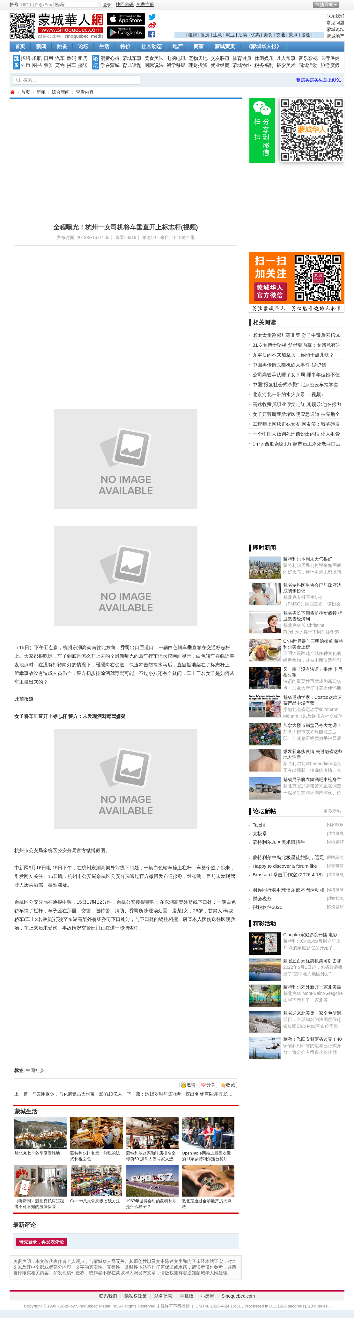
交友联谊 (220, 58)
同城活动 (308, 65)
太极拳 (260, 833)
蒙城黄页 (225, 46)
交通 (280, 34)
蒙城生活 (25, 1111)
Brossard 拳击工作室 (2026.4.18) (288, 874)
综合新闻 (61, 92)
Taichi (259, 825)
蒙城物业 (242, 65)
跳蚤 (62, 46)
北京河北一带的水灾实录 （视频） (289, 394)
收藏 (230, 1084)
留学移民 (176, 65)
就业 (230, 34)
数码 (71, 58)
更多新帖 (332, 811)
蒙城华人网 (12, 92)
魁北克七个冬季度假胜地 (37, 1153)
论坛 (83, 46)
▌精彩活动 (262, 923)
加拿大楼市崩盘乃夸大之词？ (312, 725)
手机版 (186, 1296)
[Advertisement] (249, 22)
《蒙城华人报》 (264, 46)
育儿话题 (132, 65)
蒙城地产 (335, 36)
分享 (210, 1084)
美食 (267, 34)
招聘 (25, 58)
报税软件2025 (267, 907)
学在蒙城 (110, 65)
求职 (37, 58)
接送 (305, 34)
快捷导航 (324, 4)
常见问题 (335, 22)
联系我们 (335, 15)
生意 (217, 34)
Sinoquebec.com (238, 1296)
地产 (178, 46)
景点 (293, 34)
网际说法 (154, 65)
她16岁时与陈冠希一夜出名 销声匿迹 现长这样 (191, 1094)
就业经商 (220, 65)
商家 (199, 46)
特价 (125, 46)
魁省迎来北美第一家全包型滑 (312, 1013)
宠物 (60, 65)
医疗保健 (330, 58)
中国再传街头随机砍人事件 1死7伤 (289, 364)
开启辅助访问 (342, 4)
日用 (48, 58)
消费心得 (110, 58)
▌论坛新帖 (262, 811)
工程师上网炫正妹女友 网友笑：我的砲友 (296, 424)
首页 (20, 46)
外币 (25, 65)
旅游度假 (330, 65)
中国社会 (35, 1070)
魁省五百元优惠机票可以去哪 (312, 960)
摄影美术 (286, 65)
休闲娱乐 (264, 58)
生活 (104, 46)
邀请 (191, 1084)
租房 (192, 34)
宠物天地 (198, 58)
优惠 (255, 34)
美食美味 (154, 58)
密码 (59, 4)
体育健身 (242, 58)
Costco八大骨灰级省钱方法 (95, 1201)
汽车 (60, 58)
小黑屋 (207, 1296)
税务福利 (264, 65)
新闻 (41, 46)
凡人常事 (286, 58)
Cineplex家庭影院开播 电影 (310, 934)
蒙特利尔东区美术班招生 (279, 842)
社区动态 (151, 46)
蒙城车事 (132, 58)
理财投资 (198, 65)
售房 (205, 34)
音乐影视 (308, 58)
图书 (37, 65)
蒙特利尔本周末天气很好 (307, 558)
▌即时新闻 (262, 548)
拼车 (71, 65)
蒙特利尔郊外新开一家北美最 (312, 986)
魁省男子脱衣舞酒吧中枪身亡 (312, 779)
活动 (242, 34)
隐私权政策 (135, 1296)
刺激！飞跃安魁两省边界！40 (312, 1039)
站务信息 (163, 1296)
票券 (48, 65)
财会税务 (262, 898)
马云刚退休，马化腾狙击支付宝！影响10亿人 (77, 1094)
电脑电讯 (176, 58)
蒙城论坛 (335, 29)
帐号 (14, 4)
